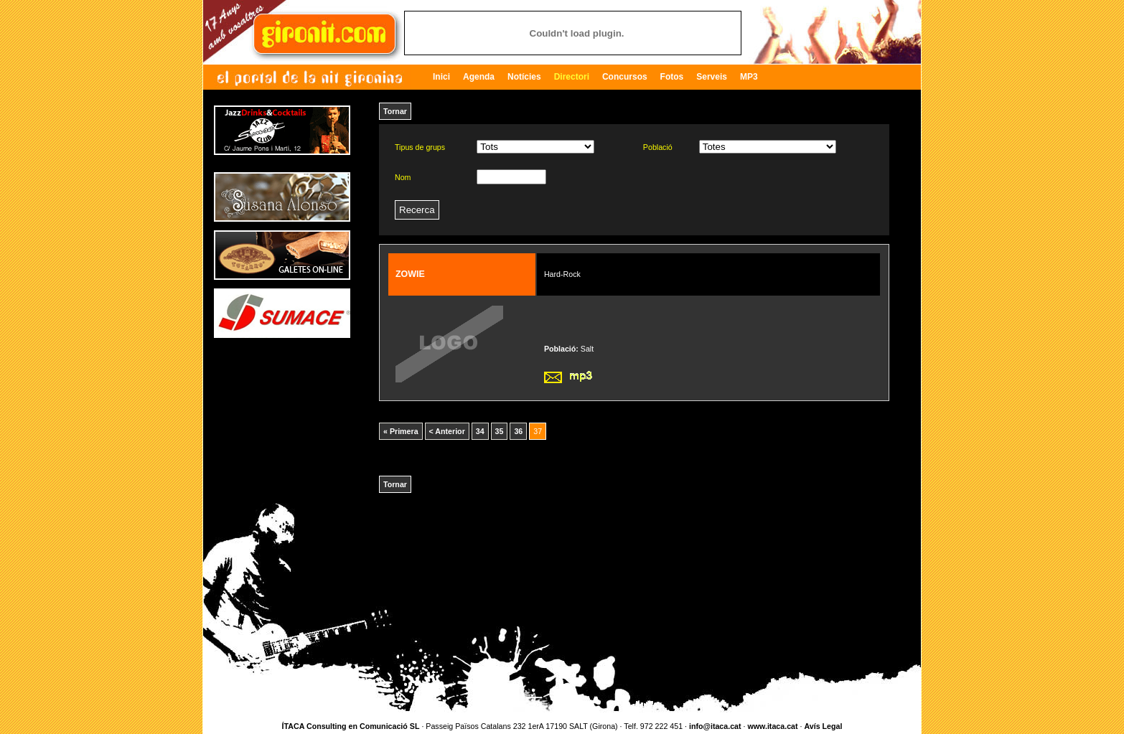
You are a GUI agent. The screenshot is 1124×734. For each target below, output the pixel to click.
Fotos (672, 77)
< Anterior (447, 431)
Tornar (395, 111)
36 (518, 431)
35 (499, 431)
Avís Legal (823, 726)
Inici (441, 77)
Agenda (479, 77)
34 (480, 431)
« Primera (400, 431)
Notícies (524, 77)
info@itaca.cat (715, 726)
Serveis (711, 77)
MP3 (749, 77)
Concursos (624, 77)
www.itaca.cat (772, 726)
